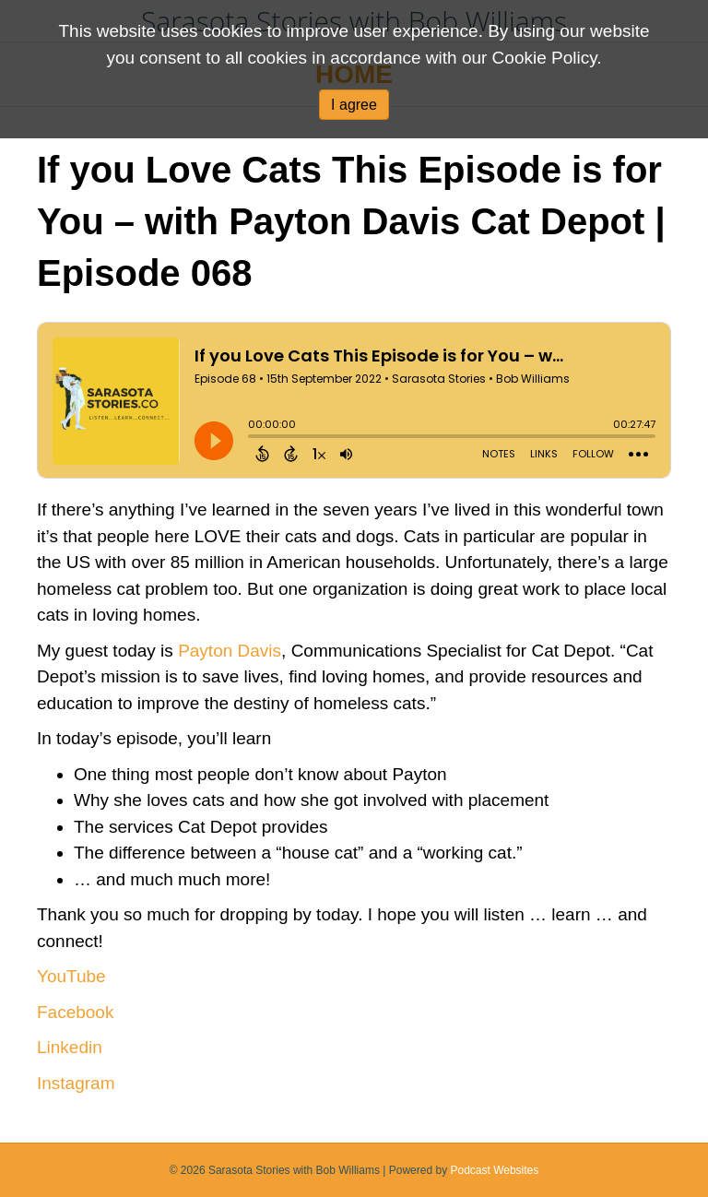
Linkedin (69, 1047)
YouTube (71, 976)
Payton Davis (229, 650)
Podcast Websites (494, 1170)
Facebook (75, 1012)
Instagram (75, 1083)
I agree (354, 105)
